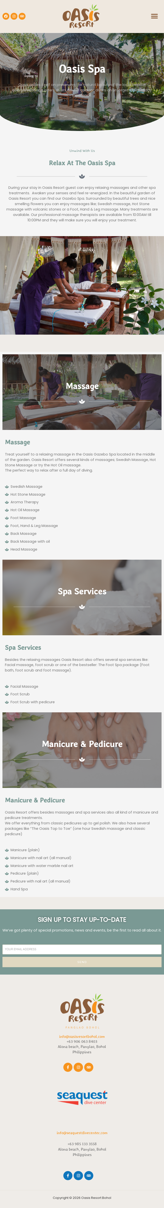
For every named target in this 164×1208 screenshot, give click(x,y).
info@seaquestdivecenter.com (82, 1132)
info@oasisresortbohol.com (82, 1036)
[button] (154, 16)
